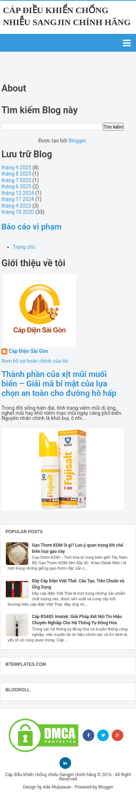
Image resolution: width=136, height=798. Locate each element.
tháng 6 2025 (16, 186)
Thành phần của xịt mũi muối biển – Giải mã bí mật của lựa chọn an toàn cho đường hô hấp (58, 383)
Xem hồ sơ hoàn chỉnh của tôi (34, 361)
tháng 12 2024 (17, 193)
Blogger (77, 141)
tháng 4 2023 (16, 206)
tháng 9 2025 (16, 167)
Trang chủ (24, 247)
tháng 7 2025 (16, 180)
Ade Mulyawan (57, 787)
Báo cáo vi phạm (31, 226)
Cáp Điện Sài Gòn (28, 351)
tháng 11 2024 (17, 199)
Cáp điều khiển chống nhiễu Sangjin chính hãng (50, 774)
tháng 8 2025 (16, 174)
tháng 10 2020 (17, 212)
